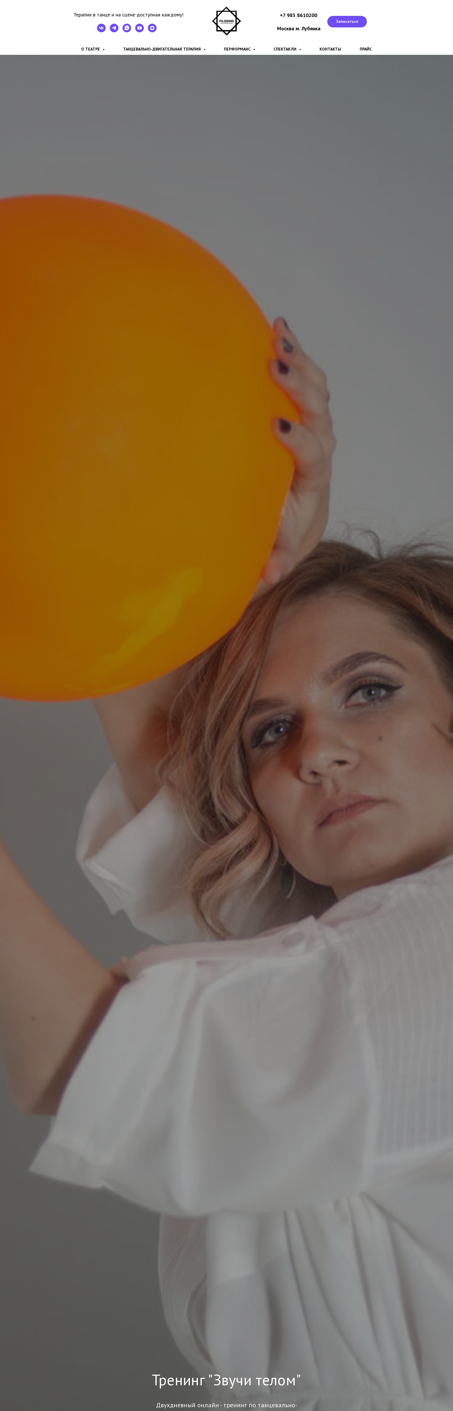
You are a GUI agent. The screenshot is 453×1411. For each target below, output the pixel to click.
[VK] (101, 30)
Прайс (366, 49)
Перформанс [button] (238, 49)
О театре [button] (91, 49)
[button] (347, 21)
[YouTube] (139, 30)
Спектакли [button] (286, 49)
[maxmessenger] (152, 30)
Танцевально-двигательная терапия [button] (162, 49)
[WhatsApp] (126, 30)
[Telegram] (114, 30)
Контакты (330, 49)
